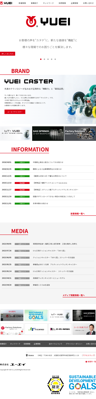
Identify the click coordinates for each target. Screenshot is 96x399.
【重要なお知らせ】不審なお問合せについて (50, 176)
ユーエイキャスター (14, 112)
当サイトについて (55, 344)
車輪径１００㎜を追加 (41, 285)
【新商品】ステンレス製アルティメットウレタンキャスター (55, 189)
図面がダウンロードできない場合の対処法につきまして (54, 196)
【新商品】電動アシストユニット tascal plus (50, 183)
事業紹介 (34, 3)
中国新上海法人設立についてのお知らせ (48, 162)
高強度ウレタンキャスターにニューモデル (49, 278)
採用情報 (62, 3)
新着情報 (22, 3)
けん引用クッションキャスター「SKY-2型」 (49, 250)
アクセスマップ (88, 355)
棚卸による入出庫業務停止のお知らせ (47, 169)
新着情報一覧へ (78, 213)
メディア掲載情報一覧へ (74, 295)
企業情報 (74, 3)
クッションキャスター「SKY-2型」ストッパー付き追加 (54, 257)
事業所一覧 (92, 361)
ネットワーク (48, 3)
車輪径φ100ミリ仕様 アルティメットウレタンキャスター (55, 264)
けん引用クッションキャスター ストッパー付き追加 (53, 271)
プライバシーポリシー (74, 344)
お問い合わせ (88, 3)
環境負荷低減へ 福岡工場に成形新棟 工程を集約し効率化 (55, 244)
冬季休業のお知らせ (40, 203)
